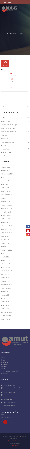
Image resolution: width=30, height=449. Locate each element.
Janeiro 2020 (6, 288)
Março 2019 (6, 309)
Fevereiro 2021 (7, 264)
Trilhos (4, 156)
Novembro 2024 (7, 195)
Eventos (3, 369)
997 (11, 79)
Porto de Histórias (8, 142)
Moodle (4, 135)
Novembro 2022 (7, 226)
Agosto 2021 (6, 253)
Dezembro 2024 (7, 191)
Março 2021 (6, 260)
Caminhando (5, 362)
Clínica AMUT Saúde (8, 128)
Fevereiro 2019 (7, 312)
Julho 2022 (5, 239)
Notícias (5, 138)
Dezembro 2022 (7, 222)
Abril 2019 (5, 305)
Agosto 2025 (6, 177)
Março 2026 (6, 167)
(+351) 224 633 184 (9, 385)
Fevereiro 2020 (7, 284)
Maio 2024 (5, 198)
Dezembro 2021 (7, 250)
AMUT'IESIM (6, 121)
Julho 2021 (5, 257)
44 (11, 85)
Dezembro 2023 (7, 205)
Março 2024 (6, 201)
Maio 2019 (5, 302)
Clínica (3, 360)
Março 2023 (6, 219)
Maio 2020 (5, 278)
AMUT (4, 118)
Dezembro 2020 (7, 271)
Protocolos (4, 364)
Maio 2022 (5, 243)
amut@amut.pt (8, 399)
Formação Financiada (9, 132)
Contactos (4, 373)
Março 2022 (6, 246)
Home (9, 33)
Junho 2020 (6, 274)
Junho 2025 (6, 181)
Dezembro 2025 (7, 170)
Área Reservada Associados (10, 371)
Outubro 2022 (6, 229)
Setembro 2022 (7, 233)
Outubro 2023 (6, 212)
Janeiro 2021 (6, 267)
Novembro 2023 (7, 208)
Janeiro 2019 (6, 316)
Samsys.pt (15, 445)
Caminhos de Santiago (9, 125)
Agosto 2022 (6, 236)
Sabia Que (5, 149)
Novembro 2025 (7, 174)
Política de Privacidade (15, 441)
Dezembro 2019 (7, 291)
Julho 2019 (5, 298)
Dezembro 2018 (7, 319)
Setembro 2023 (7, 215)
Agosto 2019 (6, 295)
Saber (4, 145)
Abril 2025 (5, 184)
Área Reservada (8, 2)
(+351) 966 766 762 (9, 392)
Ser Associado (6, 152)
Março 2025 (6, 188)
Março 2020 (6, 281)
